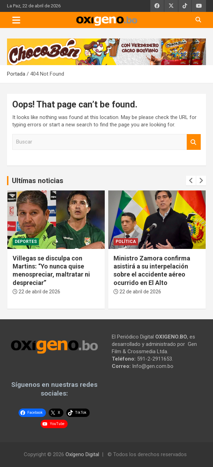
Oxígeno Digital (82, 454)
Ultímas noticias (37, 180)
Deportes (26, 241)
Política (126, 241)
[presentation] (191, 181)
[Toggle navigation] (16, 20)
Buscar (194, 142)
